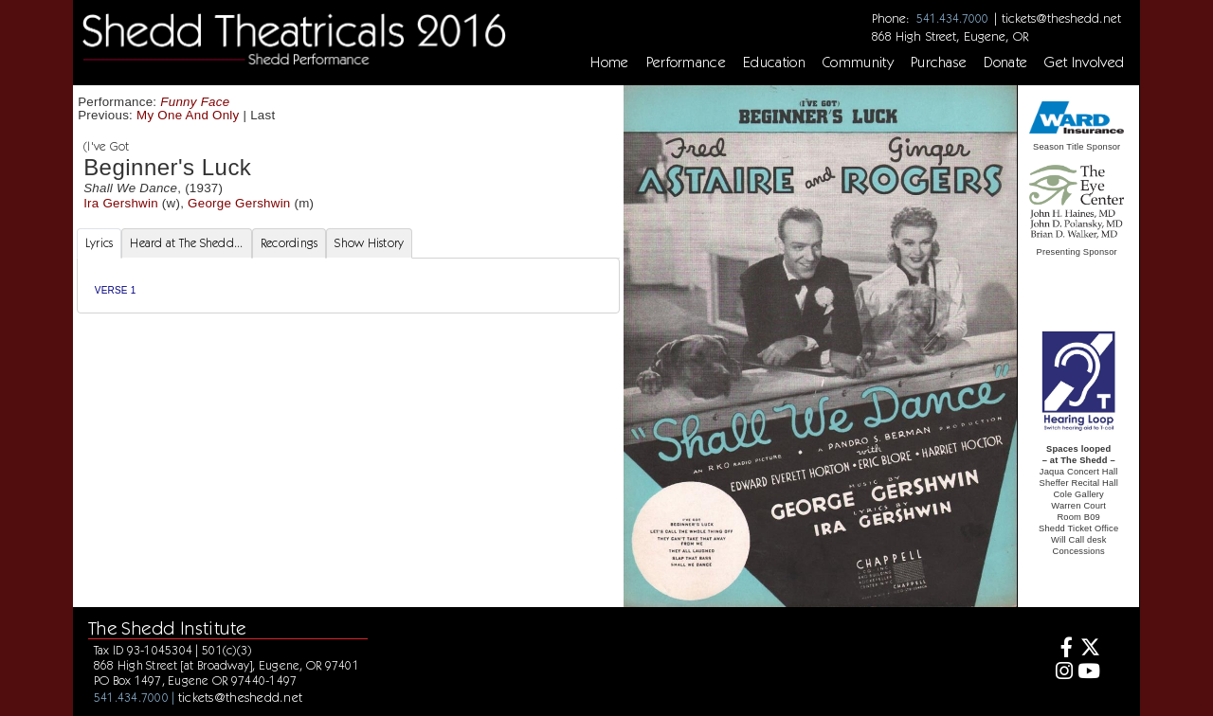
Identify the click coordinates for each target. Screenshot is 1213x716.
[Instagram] (1061, 673)
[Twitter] (1089, 649)
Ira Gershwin (120, 203)
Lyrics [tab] (99, 243)
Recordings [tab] (289, 243)
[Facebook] (1061, 649)
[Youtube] (1089, 673)
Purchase (939, 62)
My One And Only (187, 115)
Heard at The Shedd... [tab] (186, 243)
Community (858, 62)
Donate (1005, 62)
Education (774, 62)
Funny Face (194, 102)
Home (609, 62)
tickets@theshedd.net (1061, 18)
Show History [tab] (369, 243)
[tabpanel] (348, 286)
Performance (686, 62)
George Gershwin (239, 203)
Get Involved (1084, 62)
